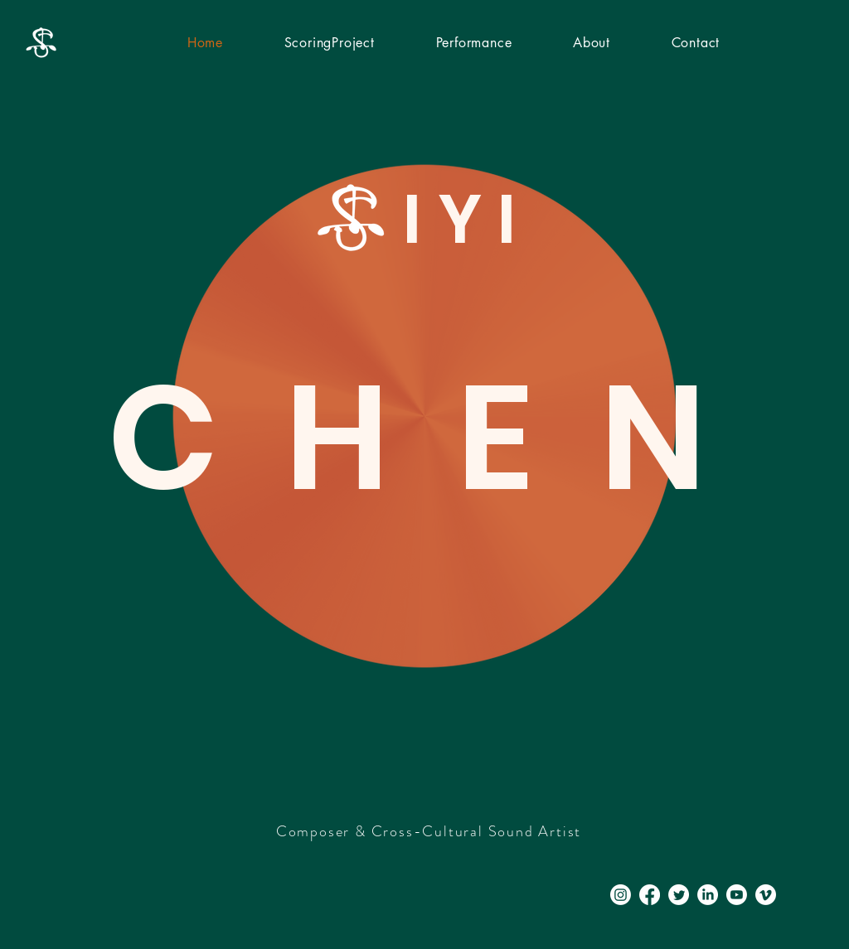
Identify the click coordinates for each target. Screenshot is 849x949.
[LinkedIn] (707, 894)
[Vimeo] (765, 894)
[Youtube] (736, 894)
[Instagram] (620, 894)
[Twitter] (678, 894)
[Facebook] (649, 894)
